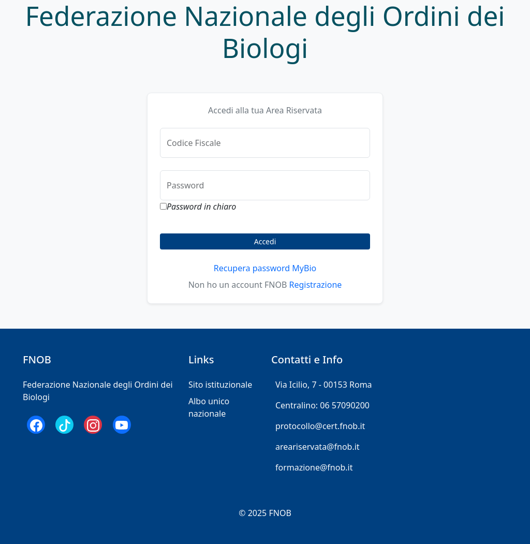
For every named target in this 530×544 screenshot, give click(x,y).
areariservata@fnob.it (317, 446)
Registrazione (315, 284)
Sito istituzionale (220, 384)
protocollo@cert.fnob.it (320, 426)
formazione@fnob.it (313, 467)
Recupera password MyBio (265, 268)
